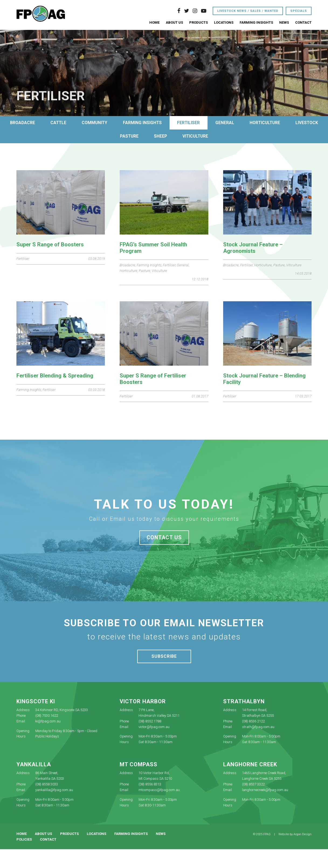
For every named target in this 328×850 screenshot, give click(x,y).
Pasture (147, 136)
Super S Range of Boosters (50, 245)
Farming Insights (256, 23)
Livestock (110, 136)
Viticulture (216, 136)
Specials (298, 11)
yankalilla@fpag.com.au (54, 791)
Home (154, 23)
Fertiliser (208, 122)
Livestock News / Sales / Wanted (247, 11)
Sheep (180, 136)
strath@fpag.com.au (258, 727)
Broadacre (38, 122)
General (245, 122)
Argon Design (303, 835)
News (284, 23)
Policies (24, 840)
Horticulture (287, 122)
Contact (303, 23)
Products (198, 23)
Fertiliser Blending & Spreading (54, 376)
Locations (223, 23)
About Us (174, 23)
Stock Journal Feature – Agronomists (253, 248)
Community (112, 122)
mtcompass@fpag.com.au (159, 791)
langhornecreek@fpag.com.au (265, 791)
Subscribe (164, 656)
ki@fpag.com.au (48, 722)
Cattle (75, 122)
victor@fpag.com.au (154, 727)
